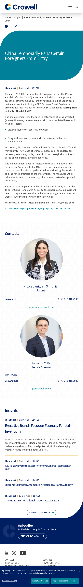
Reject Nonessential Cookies (65, 582)
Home (8, 17)
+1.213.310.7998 (69, 299)
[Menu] (70, 6)
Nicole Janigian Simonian (41, 286)
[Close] (80, 573)
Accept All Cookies (40, 582)
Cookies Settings (9, 582)
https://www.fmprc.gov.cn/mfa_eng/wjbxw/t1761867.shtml (37, 208)
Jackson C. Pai (41, 363)
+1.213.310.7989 (69, 380)
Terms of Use (12, 562)
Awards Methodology (17, 566)
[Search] (76, 6)
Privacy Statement (52, 562)
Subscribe (47, 559)
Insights (18, 17)
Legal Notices (49, 566)
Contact (9, 559)
